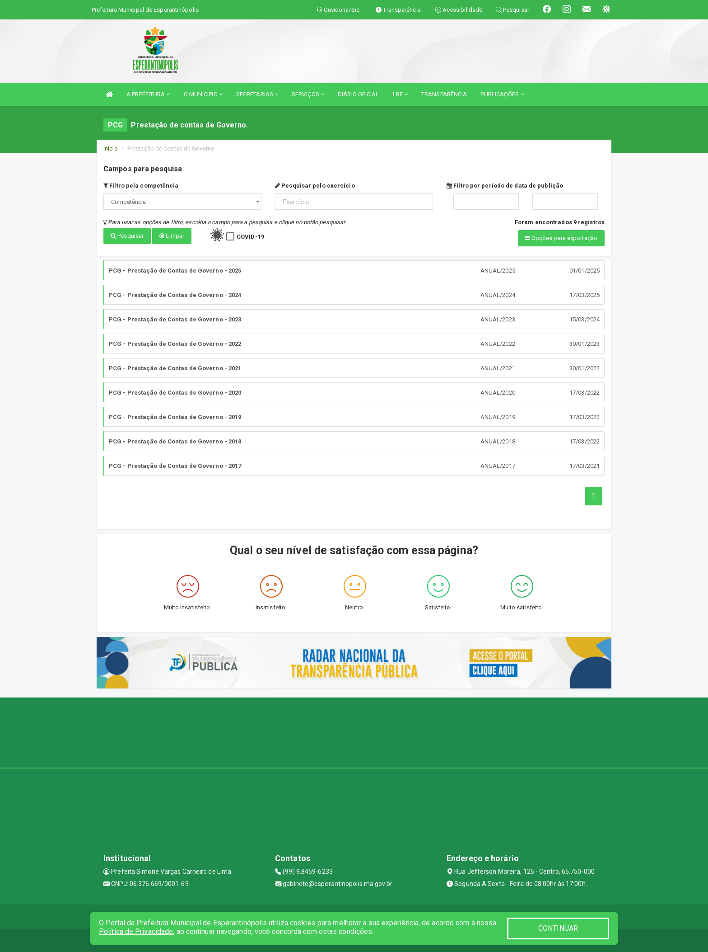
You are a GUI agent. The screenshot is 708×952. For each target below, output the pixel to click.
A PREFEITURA (148, 94)
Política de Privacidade (136, 931)
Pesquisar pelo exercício (315, 185)
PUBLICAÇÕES (502, 94)
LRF (400, 94)
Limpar (171, 235)
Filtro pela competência (141, 185)
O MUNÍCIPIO (203, 94)
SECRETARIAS (257, 94)
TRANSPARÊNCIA (444, 94)
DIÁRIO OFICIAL (358, 94)
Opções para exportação (561, 238)
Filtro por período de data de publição (505, 185)
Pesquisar (127, 235)
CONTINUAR (558, 928)
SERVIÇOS (308, 94)
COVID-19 (250, 236)
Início (110, 148)
